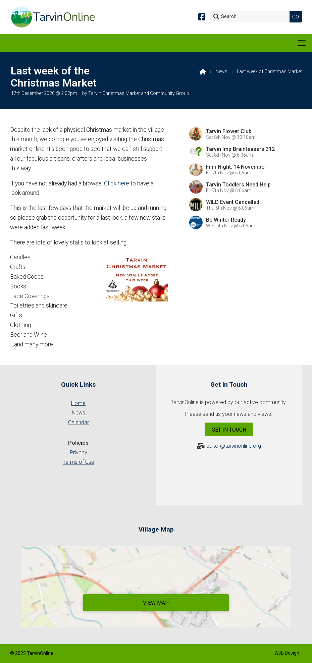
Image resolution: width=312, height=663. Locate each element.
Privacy (78, 452)
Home (78, 403)
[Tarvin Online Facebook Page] (201, 16)
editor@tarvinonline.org (233, 446)
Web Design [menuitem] (286, 653)
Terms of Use (78, 462)
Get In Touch (229, 430)
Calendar (78, 422)
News (221, 71)
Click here (116, 183)
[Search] (251, 16)
